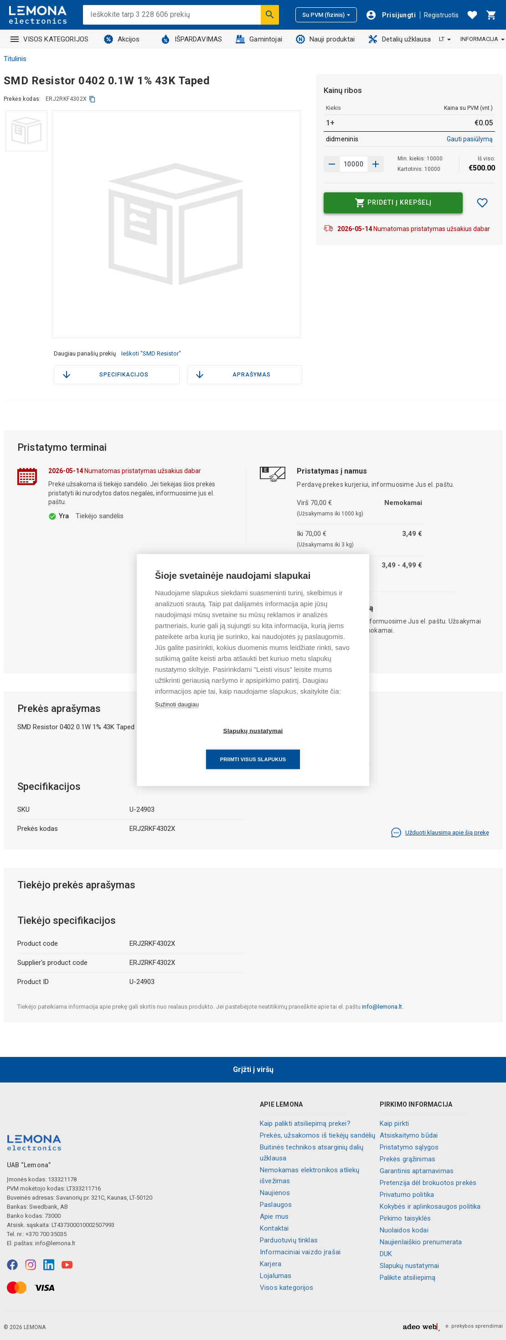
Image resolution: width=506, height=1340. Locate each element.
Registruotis (441, 15)
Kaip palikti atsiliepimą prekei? (305, 1123)
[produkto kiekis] (354, 164)
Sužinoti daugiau (177, 718)
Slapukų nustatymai (409, 1266)
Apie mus (274, 1216)
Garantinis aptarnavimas (417, 1171)
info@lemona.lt (382, 1006)
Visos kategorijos (287, 1287)
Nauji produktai (325, 39)
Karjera (270, 1264)
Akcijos (122, 39)
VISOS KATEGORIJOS (49, 39)
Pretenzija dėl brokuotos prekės (428, 1183)
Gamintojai (259, 39)
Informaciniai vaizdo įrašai (300, 1252)
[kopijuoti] (92, 99)
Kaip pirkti (394, 1123)
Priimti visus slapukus (305, 744)
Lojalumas (275, 1276)
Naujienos (275, 1193)
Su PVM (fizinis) (326, 14)
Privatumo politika (407, 1195)
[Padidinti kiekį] (332, 164)
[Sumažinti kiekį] (375, 164)
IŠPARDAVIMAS (191, 39)
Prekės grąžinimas (408, 1159)
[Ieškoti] (270, 14)
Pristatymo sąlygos (409, 1147)
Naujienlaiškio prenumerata (421, 1242)
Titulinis (15, 59)
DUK (386, 1254)
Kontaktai (274, 1228)
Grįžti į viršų (253, 1069)
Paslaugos (276, 1205)
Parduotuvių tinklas (289, 1240)
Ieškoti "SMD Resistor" (151, 353)
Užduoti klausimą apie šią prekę (440, 832)
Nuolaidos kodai (404, 1230)
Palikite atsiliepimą (408, 1277)
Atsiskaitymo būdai (409, 1135)
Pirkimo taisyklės (405, 1218)
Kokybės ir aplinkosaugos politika (430, 1206)
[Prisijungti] (390, 15)
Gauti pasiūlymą (470, 139)
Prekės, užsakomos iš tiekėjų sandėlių (318, 1135)
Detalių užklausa (399, 39)
